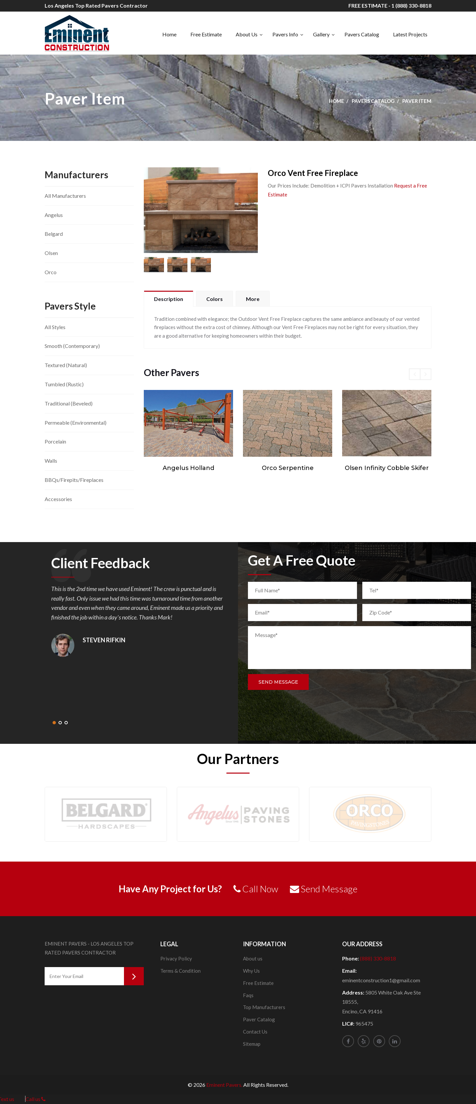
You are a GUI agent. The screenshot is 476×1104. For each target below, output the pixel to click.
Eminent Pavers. (224, 1085)
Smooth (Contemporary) (72, 346)
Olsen (51, 253)
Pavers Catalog (361, 34)
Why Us (251, 971)
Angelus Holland (188, 468)
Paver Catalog (259, 1019)
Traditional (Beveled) (69, 403)
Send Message (278, 682)
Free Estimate (206, 34)
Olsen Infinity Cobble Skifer (387, 468)
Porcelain (55, 441)
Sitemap (251, 1044)
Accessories (58, 499)
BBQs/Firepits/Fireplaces (74, 480)
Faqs (248, 995)
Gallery (321, 34)
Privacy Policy (176, 958)
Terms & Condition (180, 971)
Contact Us (255, 1032)
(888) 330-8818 (378, 958)
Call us (35, 1099)
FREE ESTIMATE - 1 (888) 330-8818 (389, 5)
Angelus (54, 215)
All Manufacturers (65, 195)
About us (252, 958)
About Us (247, 34)
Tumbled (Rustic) (64, 384)
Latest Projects (410, 34)
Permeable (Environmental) (75, 422)
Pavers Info (285, 34)
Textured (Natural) (66, 365)
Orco (51, 272)
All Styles (55, 327)
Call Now (255, 888)
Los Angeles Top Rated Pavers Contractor (96, 5)
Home (169, 34)
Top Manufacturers (264, 1007)
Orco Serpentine (288, 468)
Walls (51, 460)
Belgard (54, 234)
